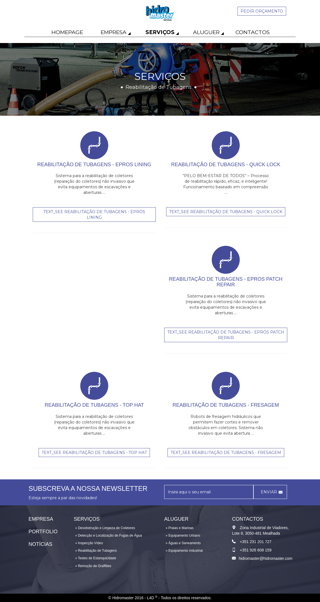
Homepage (67, 32)
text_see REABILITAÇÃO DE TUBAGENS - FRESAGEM (226, 452)
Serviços (160, 32)
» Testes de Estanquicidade (95, 558)
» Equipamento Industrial (184, 551)
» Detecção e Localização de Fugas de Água (108, 535)
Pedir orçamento (262, 11)
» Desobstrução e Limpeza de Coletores (105, 528)
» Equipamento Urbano (183, 535)
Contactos (253, 32)
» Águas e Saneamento (183, 543)
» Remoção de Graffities (93, 566)
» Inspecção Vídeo (89, 543)
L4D (152, 598)
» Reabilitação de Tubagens (96, 551)
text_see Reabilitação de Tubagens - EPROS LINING (94, 214)
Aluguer (206, 32)
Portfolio (43, 531)
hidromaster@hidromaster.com (265, 558)
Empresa (113, 32)
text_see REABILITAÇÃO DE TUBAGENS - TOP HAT (94, 452)
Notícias (40, 544)
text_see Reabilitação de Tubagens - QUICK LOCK (225, 211)
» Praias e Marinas (180, 528)
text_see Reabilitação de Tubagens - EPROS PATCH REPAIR (225, 335)
